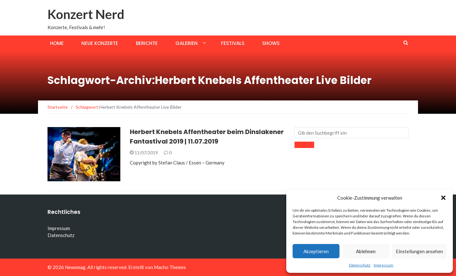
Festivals (232, 43)
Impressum (383, 265)
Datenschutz (359, 265)
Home (57, 43)
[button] (443, 198)
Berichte (147, 43)
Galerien (186, 43)
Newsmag (75, 267)
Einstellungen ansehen (419, 251)
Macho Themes (170, 267)
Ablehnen (366, 251)
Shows (271, 43)
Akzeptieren (316, 251)
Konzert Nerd (86, 14)
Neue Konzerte (99, 43)
